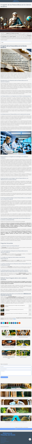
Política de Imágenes (3, 440)
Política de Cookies (3, 439)
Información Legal (3, 437)
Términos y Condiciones (4, 438)
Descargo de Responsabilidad (5, 441)
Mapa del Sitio (2, 442)
